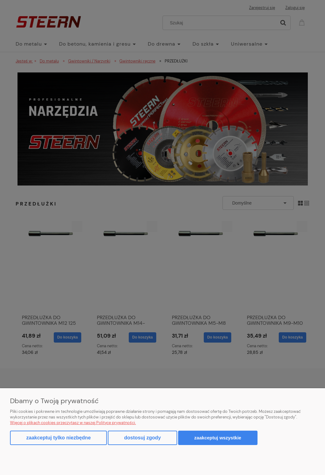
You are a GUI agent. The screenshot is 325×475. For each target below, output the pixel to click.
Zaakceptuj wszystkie (217, 437)
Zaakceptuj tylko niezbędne (58, 437)
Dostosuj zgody (142, 437)
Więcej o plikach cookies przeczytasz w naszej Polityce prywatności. (73, 422)
